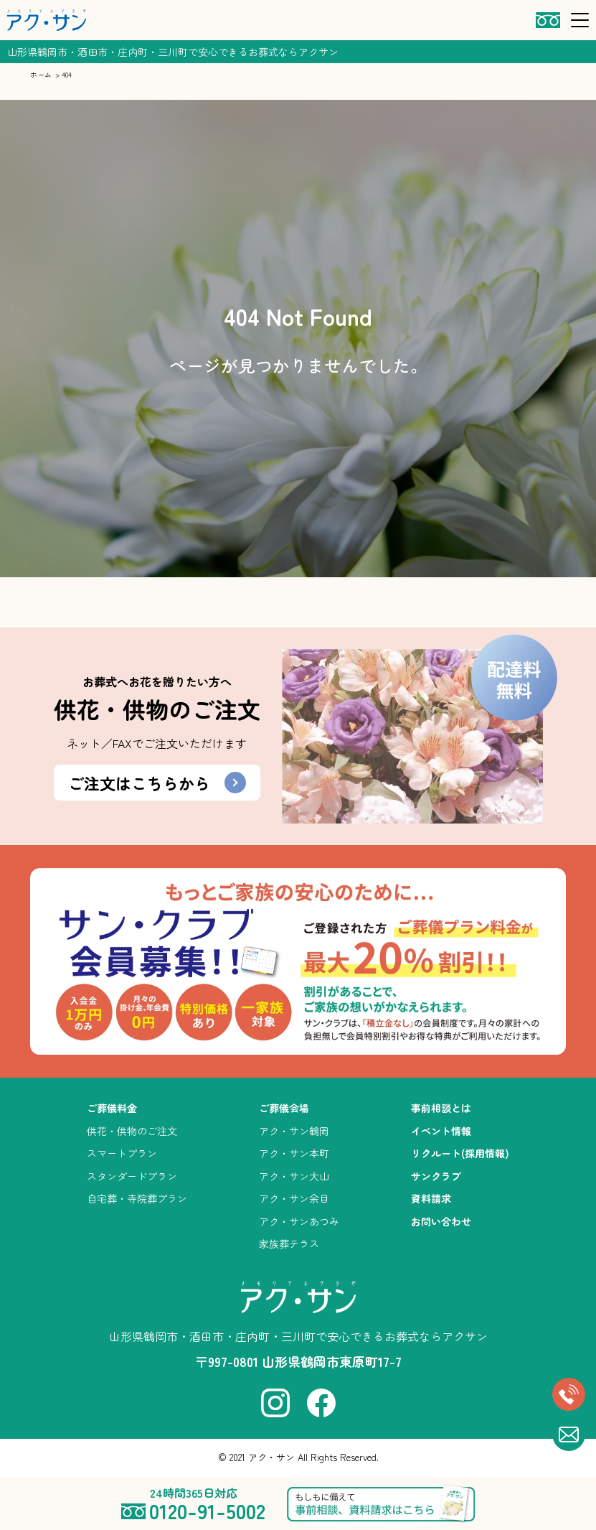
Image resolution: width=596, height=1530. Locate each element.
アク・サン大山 (294, 1176)
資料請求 (431, 1198)
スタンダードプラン (132, 1176)
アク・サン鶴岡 (294, 1131)
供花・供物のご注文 (132, 1131)
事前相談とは (441, 1108)
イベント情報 (441, 1131)
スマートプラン (122, 1153)
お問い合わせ (441, 1221)
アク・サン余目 (294, 1198)
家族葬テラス (289, 1243)
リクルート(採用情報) (460, 1153)
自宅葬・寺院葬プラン (137, 1198)
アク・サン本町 (294, 1153)
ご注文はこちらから (157, 782)
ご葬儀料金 (112, 1108)
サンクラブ (436, 1176)
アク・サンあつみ (299, 1221)
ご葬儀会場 (284, 1108)
